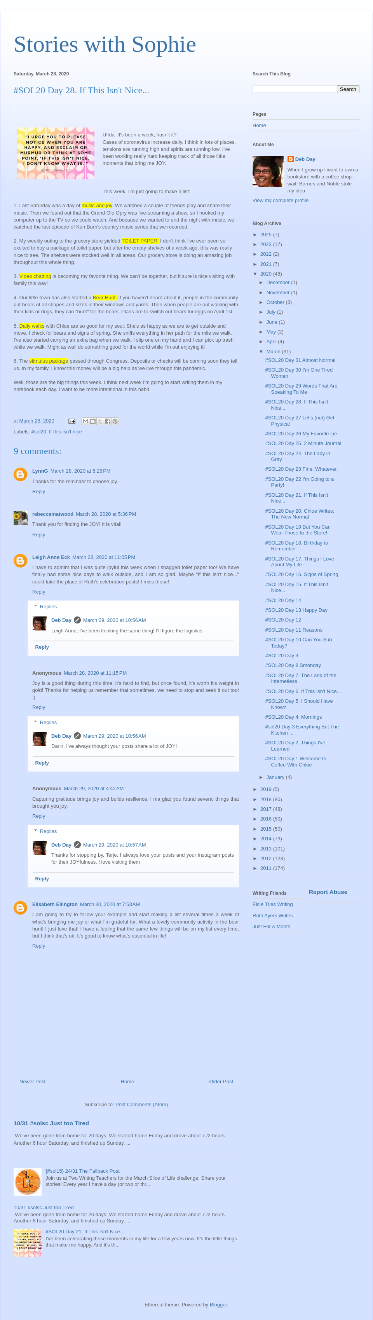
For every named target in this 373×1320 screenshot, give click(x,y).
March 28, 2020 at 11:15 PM (95, 673)
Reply (38, 491)
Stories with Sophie (105, 44)
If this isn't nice (65, 432)
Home (127, 1081)
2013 (266, 849)
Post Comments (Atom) (141, 1104)
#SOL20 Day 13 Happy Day (296, 610)
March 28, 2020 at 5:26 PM (81, 471)
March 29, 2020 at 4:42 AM (94, 788)
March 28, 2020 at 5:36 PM (106, 514)
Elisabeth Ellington (55, 904)
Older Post (221, 1081)
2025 (266, 234)
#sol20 (38, 432)
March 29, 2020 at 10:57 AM (114, 845)
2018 (266, 799)
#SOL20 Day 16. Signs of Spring (301, 574)
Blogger (218, 1305)
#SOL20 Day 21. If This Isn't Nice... (84, 1231)
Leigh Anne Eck (51, 557)
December (279, 282)
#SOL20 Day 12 (283, 620)
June (273, 322)
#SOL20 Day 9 (281, 655)
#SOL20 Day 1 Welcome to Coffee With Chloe (295, 762)
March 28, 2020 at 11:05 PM (103, 557)
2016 (266, 819)
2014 (266, 839)
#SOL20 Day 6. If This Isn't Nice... (303, 691)
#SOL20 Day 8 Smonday (293, 665)
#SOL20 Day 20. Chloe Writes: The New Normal (299, 514)
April (272, 341)
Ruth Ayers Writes (273, 915)
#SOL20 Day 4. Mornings (293, 717)
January (276, 777)
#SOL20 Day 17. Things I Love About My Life (299, 562)
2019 (266, 789)
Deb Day (61, 620)
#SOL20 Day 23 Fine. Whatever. (301, 469)
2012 (266, 858)
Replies (48, 606)
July (272, 312)
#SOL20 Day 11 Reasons (293, 630)
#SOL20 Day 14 (283, 600)
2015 (266, 829)
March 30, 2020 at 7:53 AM (110, 904)
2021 (266, 264)
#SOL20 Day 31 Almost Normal (300, 360)
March (274, 351)
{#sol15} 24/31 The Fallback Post (82, 1171)
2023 (266, 244)
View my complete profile (281, 200)
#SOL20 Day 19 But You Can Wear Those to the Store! (297, 530)
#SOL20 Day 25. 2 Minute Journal (303, 443)
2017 (266, 809)
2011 (266, 868)
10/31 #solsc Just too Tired (51, 1123)
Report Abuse (328, 892)
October (276, 302)
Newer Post (32, 1081)
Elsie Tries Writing (273, 904)
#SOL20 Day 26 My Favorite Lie (301, 434)
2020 (266, 274)
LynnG (40, 471)
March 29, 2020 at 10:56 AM (114, 620)
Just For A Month (272, 926)
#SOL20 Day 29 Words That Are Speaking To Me (301, 389)
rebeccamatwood (52, 514)
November (279, 292)
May (272, 332)
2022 (266, 254)
